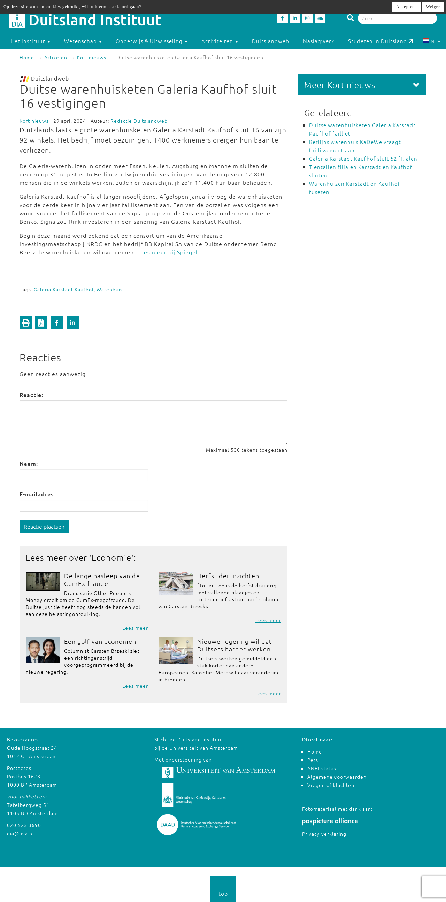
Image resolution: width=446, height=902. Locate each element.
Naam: (29, 463)
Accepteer (406, 6)
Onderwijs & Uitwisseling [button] (151, 41)
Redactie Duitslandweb (139, 120)
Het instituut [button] (30, 41)
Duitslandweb (270, 41)
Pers (312, 759)
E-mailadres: (37, 494)
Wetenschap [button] (83, 41)
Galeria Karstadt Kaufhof (64, 289)
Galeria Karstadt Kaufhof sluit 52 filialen (363, 158)
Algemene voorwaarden (337, 776)
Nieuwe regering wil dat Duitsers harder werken (234, 645)
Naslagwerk (318, 41)
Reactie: (31, 394)
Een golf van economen (100, 641)
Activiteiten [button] (219, 41)
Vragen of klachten (330, 784)
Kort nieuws (91, 57)
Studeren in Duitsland (380, 41)
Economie (111, 557)
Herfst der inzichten (228, 576)
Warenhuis (110, 289)
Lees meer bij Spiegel (167, 252)
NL (431, 41)
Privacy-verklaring (324, 833)
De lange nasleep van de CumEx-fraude (102, 579)
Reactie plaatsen (44, 526)
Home (27, 57)
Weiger (433, 6)
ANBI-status (321, 768)
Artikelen (55, 57)
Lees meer (135, 627)
